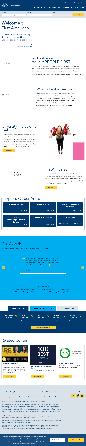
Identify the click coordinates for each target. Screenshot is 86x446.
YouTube (82, 421)
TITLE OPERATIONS (54, 7)
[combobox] (39, 15)
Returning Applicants (79, 3)
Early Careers (79, 7)
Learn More (62, 249)
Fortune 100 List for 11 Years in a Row (42, 393)
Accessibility (22, 422)
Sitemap (40, 422)
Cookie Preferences (57, 440)
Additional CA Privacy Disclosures (29, 418)
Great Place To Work (66, 389)
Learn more (9, 170)
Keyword (4, 12)
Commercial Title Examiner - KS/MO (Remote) (73, 344)
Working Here (39, 7)
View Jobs (23, 236)
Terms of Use (31, 422)
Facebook (77, 421)
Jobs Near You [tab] (68, 334)
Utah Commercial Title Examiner (41, 343)
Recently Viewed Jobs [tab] (43, 334)
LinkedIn (73, 421)
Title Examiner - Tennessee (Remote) (8, 343)
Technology (67, 7)
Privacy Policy (13, 418)
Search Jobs (78, 15)
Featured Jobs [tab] (18, 334)
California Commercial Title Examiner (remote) (57, 344)
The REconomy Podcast (10, 389)
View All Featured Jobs (43, 353)
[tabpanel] (43, 347)
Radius (53, 12)
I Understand (76, 440)
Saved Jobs (68, 3)
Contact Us (5, 418)
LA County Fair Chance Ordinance (49, 418)
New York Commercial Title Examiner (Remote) (25, 344)
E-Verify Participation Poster (9, 422)
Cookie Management (50, 422)
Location (29, 12)
